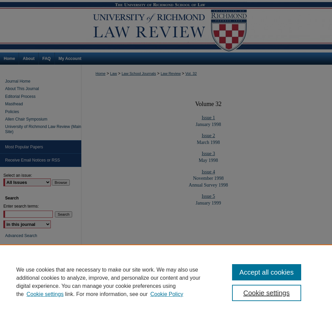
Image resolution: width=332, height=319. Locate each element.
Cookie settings (44, 294)
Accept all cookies (267, 272)
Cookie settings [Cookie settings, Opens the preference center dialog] (266, 293)
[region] (166, 281)
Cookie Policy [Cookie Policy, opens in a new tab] (166, 294)
